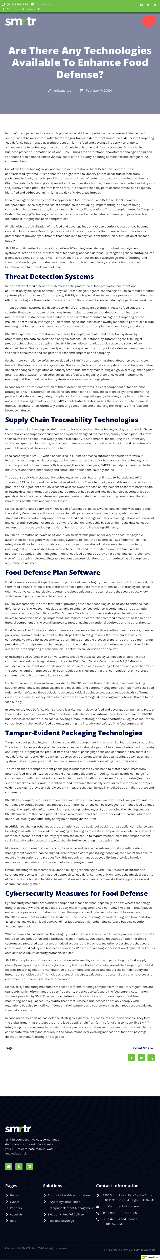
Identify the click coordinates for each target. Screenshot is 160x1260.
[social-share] (131, 1058)
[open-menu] (148, 21)
